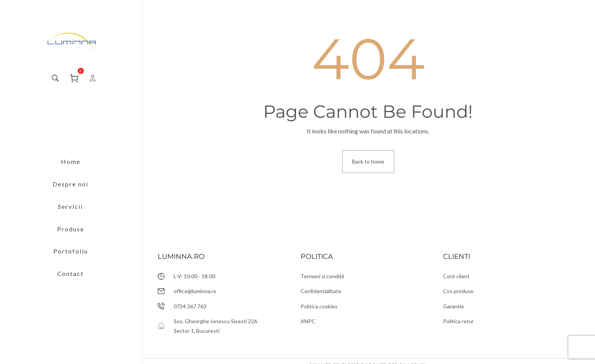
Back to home (368, 161)
